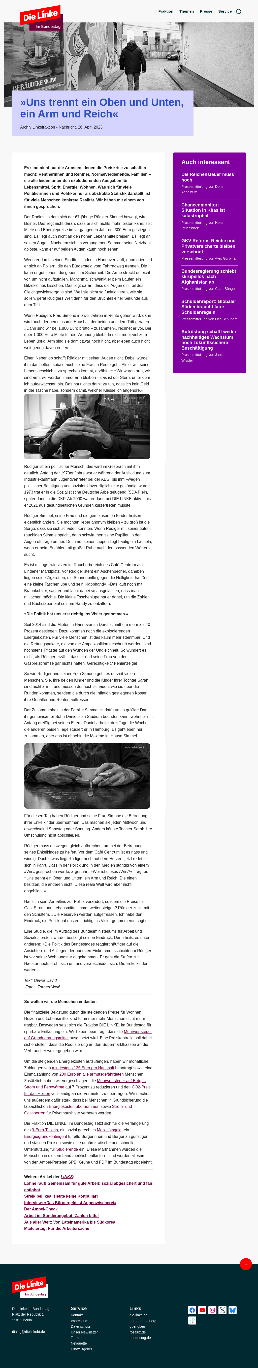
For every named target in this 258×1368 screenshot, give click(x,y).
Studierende (67, 1149)
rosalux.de (138, 1332)
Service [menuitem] (225, 11)
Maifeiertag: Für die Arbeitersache (56, 1228)
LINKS (67, 1177)
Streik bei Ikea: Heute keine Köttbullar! (61, 1196)
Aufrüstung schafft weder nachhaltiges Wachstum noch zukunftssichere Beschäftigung (208, 340)
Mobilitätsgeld (109, 1130)
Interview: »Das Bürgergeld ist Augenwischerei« (70, 1203)
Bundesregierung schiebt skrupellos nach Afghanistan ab (208, 277)
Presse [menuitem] (206, 11)
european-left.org (143, 1321)
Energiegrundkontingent (45, 1136)
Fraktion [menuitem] (165, 11)
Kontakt (77, 1315)
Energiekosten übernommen (74, 1106)
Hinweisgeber (81, 1349)
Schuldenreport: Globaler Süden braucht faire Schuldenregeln (208, 307)
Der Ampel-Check (41, 1209)
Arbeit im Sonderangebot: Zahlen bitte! (61, 1215)
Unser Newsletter (84, 1332)
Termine (77, 1338)
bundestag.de (140, 1338)
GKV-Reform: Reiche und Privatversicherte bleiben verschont (208, 246)
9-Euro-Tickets (45, 1130)
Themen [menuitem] (186, 11)
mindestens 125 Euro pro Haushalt (83, 1068)
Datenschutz (80, 1326)
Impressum (79, 1321)
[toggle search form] (239, 11)
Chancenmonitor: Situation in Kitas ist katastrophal (203, 210)
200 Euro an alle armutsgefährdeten (91, 1074)
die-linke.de (139, 1315)
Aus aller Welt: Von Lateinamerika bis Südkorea (69, 1222)
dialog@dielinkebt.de (28, 1332)
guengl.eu (137, 1326)
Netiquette (79, 1343)
